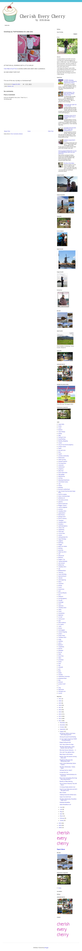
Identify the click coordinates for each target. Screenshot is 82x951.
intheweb (60, 667)
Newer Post (7, 131)
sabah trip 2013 (62, 552)
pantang (60, 548)
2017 (60, 707)
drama (59, 661)
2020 (60, 701)
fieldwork (60, 596)
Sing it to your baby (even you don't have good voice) (68, 789)
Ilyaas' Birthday (62, 539)
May (61, 811)
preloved (60, 682)
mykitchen (60, 606)
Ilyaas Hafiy (61, 424)
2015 (60, 712)
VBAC (59, 658)
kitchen (60, 628)
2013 (60, 716)
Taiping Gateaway (62, 561)
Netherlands (61, 457)
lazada (59, 672)
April (61, 814)
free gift (60, 600)
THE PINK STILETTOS (10, 69)
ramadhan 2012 (62, 522)
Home (29, 131)
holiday (60, 433)
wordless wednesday (63, 456)
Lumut (59, 611)
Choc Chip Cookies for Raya (66, 744)
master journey (62, 459)
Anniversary (61, 589)
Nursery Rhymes (62, 593)
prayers (60, 633)
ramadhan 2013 (62, 566)
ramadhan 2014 (62, 511)
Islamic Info (61, 527)
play (59, 680)
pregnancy (60, 469)
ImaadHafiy (61, 646)
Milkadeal (60, 650)
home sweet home (62, 472)
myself (60, 454)
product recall (61, 684)
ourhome (60, 509)
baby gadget (61, 474)
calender (60, 578)
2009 (60, 825)
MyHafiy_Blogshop (63, 441)
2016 (60, 709)
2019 (60, 703)
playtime (60, 501)
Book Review (61, 514)
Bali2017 (60, 645)
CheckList (60, 572)
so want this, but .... (64, 772)
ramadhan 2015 (62, 637)
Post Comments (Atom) (17, 134)
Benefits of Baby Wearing (66, 781)
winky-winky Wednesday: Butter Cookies (68, 763)
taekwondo (61, 689)
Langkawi (60, 541)
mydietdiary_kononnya (64, 676)
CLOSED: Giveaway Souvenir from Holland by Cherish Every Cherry (70, 81)
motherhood (61, 467)
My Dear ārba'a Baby (69, 163)
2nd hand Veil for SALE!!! (66, 770)
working (60, 478)
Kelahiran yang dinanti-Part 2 (69, 140)
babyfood (60, 615)
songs (59, 639)
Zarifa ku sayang (62, 494)
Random (9, 86)
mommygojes (61, 630)
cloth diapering (62, 580)
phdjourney (61, 565)
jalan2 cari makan (62, 546)
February (62, 818)
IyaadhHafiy (61, 529)
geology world (61, 516)
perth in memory (62, 518)
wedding (60, 641)
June (61, 809)
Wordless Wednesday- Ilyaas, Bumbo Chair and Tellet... (67, 747)
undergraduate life (63, 537)
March (61, 816)
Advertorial (61, 555)
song (59, 687)
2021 (60, 698)
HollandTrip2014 (62, 461)
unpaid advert (61, 513)
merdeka (60, 674)
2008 (60, 827)
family (59, 426)
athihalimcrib (61, 498)
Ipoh (59, 591)
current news (61, 533)
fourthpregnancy (62, 598)
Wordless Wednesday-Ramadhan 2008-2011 (68, 799)
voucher (60, 693)
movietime (60, 583)
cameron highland (62, 507)
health (59, 448)
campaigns (61, 520)
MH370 (60, 648)
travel (59, 428)
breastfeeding (61, 439)
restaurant (61, 465)
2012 (60, 718)
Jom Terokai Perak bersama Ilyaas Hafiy (66, 491)
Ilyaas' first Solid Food (65, 797)
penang (60, 585)
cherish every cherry (63, 838)
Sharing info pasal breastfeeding (68, 737)
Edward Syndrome (62, 503)
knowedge (60, 602)
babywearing (61, 476)
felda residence (62, 622)
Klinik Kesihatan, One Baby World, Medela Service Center (69, 93)
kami (59, 452)
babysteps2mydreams (63, 480)
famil (59, 663)
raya (59, 483)
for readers (61, 624)
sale (12, 86)
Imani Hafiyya (61, 431)
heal (59, 665)
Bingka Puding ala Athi (65, 742)
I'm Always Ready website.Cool (67, 787)
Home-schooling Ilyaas (64, 496)
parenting (60, 550)
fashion (60, 485)
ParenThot (61, 656)
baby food (60, 470)
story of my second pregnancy (65, 444)
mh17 (59, 604)
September (63, 729)
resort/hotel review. (63, 482)
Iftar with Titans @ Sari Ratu (67, 752)
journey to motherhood (64, 489)
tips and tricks (62, 450)
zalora (59, 643)
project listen (61, 635)
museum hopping (62, 632)
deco (59, 594)
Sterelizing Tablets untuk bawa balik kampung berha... (67, 733)
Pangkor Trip (61, 559)
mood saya (61, 531)
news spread (61, 563)
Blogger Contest (62, 505)
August (62, 731)
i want (59, 626)
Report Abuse (61, 849)
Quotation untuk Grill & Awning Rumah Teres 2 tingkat (70, 117)
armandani (60, 659)
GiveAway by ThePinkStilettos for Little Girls (68, 775)
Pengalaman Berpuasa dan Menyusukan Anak (66, 760)
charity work (61, 619)
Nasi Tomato (63, 792)
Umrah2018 (61, 613)
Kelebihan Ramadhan (65, 802)
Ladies (59, 609)
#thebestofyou (62, 570)
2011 (60, 720)
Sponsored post (62, 576)
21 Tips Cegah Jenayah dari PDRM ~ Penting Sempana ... (68, 739)
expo (59, 620)
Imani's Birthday (62, 574)
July (61, 807)
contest (60, 535)
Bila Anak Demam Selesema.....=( (68, 750)
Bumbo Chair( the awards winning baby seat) (68, 757)
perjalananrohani (62, 678)
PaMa (59, 654)
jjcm (59, 669)
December (62, 722)
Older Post (50, 131)
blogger (60, 544)
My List (60, 652)
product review (62, 446)
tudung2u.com (62, 691)
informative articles (63, 500)
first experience (62, 463)
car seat (60, 617)
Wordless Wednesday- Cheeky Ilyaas (67, 767)
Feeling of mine (62, 437)
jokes (59, 671)
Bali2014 (60, 557)
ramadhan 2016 (62, 607)
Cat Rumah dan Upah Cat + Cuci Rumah (70, 105)
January (62, 820)
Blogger (47, 947)
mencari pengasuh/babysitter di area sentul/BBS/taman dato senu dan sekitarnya (67, 152)
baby (59, 435)
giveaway (60, 487)
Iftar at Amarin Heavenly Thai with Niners (68, 784)
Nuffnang (60, 542)
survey (60, 587)
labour (60, 581)
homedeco (60, 524)
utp (59, 568)
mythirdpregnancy (62, 526)
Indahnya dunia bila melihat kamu (68, 794)
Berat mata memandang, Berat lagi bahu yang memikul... (68, 778)
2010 (60, 823)
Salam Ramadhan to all (65, 804)
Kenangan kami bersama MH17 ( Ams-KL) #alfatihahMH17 (70, 129)
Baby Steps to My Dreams (66, 754)
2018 (60, 705)
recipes (60, 443)
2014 (60, 714)
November (62, 725)
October (62, 727)
